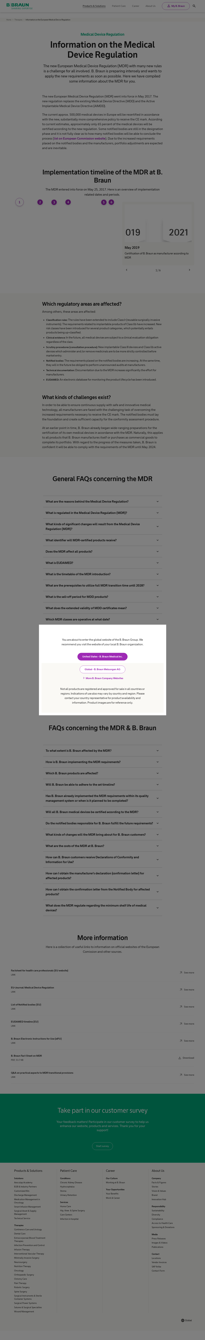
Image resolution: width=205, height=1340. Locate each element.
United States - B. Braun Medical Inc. (102, 656)
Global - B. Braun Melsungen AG (102, 669)
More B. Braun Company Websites (102, 678)
